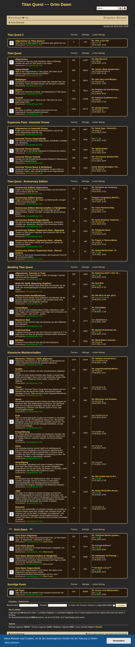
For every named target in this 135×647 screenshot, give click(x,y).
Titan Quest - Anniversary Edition (28, 181)
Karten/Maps (21, 308)
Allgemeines (21, 59)
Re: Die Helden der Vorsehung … (105, 187)
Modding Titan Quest (20, 267)
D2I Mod (19, 340)
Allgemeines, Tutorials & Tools (30, 273)
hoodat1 (98, 110)
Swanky (98, 401)
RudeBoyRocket (101, 71)
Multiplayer (20, 79)
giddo (97, 130)
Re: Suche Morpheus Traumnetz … (106, 220)
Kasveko (98, 81)
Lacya (97, 462)
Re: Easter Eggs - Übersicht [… (105, 128)
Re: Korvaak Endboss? (101, 546)
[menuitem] (25, 18)
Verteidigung (21, 462)
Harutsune (99, 387)
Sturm (18, 399)
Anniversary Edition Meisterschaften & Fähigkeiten (40, 208)
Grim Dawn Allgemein (26, 535)
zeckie (97, 342)
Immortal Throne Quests (27, 149)
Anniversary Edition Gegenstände (32, 220)
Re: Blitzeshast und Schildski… (105, 399)
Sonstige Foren (17, 584)
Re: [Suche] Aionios (100, 108)
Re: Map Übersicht (99, 59)
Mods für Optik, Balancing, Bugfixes (33, 283)
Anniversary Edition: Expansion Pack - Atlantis (38, 240)
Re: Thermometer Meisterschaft (105, 157)
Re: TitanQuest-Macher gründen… (106, 535)
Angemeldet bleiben (106, 605)
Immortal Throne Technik (27, 157)
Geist (18, 446)
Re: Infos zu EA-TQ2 (100, 41)
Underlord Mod (22, 330)
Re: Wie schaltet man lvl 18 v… (104, 476)
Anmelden (13, 601)
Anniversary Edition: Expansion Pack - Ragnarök (39, 230)
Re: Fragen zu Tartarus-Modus (104, 240)
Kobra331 (99, 558)
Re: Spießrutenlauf (100, 149)
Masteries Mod (22, 320)
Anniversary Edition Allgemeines (31, 187)
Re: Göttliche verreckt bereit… (104, 359)
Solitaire (98, 151)
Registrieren (24, 601)
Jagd (17, 491)
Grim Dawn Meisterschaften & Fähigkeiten (36, 556)
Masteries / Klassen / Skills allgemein (33, 359)
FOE (40, 45)
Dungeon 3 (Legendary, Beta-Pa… (106, 198)
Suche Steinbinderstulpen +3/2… (105, 167)
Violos (97, 242)
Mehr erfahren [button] (12, 642)
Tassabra (98, 169)
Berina (97, 159)
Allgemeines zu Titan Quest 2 (29, 41)
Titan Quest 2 (16, 34)
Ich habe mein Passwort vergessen (82, 605)
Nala (97, 61)
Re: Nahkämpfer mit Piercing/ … (105, 556)
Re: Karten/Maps (99, 308)
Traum (18, 387)
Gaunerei (19, 507)
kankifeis (98, 432)
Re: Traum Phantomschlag (103, 208)
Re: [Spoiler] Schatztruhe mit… (105, 330)
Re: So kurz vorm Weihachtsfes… (106, 590)
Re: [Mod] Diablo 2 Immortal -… (105, 340)
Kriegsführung (22, 432)
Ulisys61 (98, 627)
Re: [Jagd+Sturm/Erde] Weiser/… (105, 369)
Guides (18, 369)
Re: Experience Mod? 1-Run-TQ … (106, 273)
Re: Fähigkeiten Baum (101, 230)
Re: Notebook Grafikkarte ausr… (105, 98)
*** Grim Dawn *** (20, 529)
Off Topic (19, 590)
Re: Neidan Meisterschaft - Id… (105, 250)
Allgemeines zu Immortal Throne (31, 128)
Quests (18, 90)
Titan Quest (14, 53)
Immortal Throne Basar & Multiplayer (33, 167)
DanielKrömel (100, 415)
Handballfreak (32, 45)
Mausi (97, 92)
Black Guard (48, 542)
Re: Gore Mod (97, 283)
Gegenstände (22, 69)
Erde (17, 415)
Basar (18, 108)
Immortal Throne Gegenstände (30, 138)
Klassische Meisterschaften (24, 352)
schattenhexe (100, 361)
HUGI (97, 232)
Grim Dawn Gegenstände (27, 568)
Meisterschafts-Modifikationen (30, 295)
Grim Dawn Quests (24, 546)
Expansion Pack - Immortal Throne (28, 122)
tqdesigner (99, 200)
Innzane (98, 210)
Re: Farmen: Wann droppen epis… (106, 69)
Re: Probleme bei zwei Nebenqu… (106, 90)
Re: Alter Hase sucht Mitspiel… (105, 79)
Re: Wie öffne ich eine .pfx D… (104, 295)
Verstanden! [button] (119, 641)
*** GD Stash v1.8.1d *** (101, 568)
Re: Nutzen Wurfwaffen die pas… (105, 491)
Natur (18, 476)
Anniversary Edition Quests (29, 198)
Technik (19, 98)
